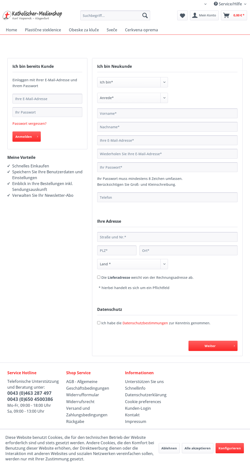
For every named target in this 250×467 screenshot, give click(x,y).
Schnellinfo (135, 388)
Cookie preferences (143, 401)
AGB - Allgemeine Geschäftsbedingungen (87, 385)
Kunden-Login (138, 408)
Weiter (220, 345)
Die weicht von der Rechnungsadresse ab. (147, 277)
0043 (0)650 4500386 (30, 399)
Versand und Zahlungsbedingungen (86, 412)
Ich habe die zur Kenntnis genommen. (155, 323)
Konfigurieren (230, 448)
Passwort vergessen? (29, 123)
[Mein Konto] (204, 15)
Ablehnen (169, 448)
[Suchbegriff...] (115, 15)
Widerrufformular (82, 394)
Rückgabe (75, 421)
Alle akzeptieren (198, 448)
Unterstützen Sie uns (144, 381)
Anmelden (26, 136)
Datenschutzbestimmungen (145, 323)
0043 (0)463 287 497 (29, 393)
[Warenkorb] (234, 15)
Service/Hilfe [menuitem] (228, 4)
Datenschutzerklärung (146, 394)
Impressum (135, 421)
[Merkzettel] (182, 15)
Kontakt (132, 415)
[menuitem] (115, 15)
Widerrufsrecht (80, 401)
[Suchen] (145, 15)
